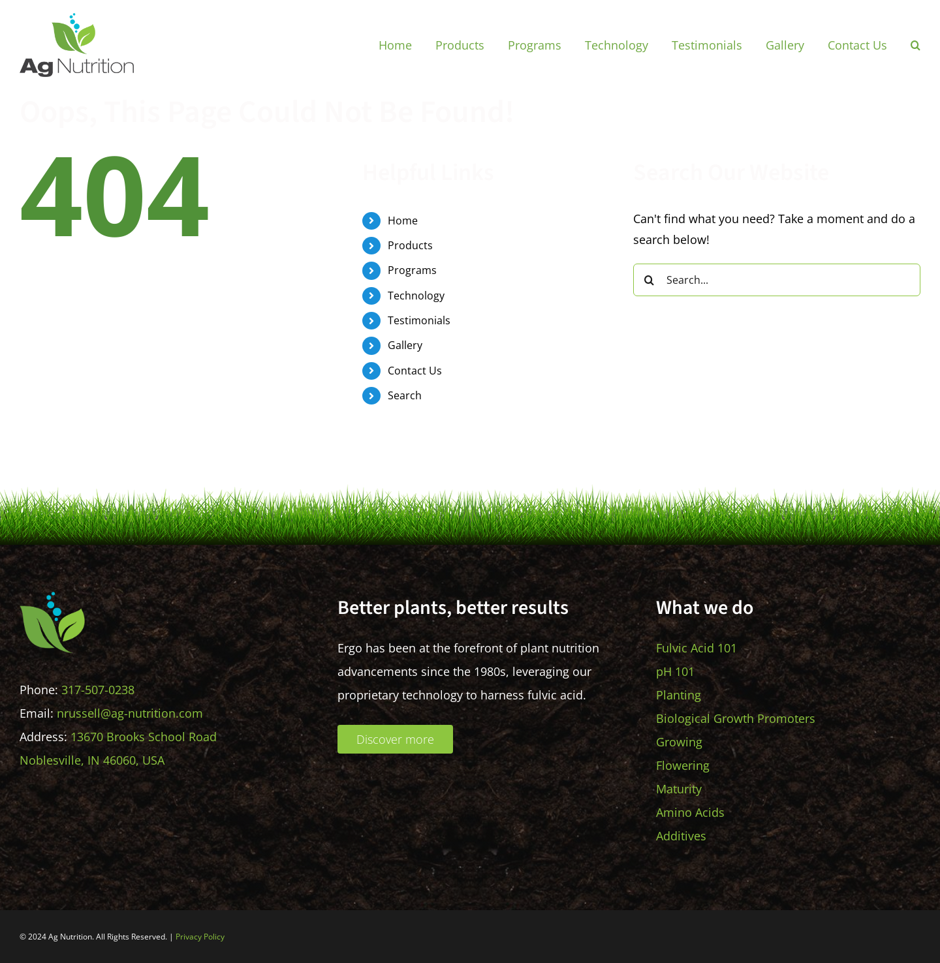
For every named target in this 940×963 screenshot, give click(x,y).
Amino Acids (690, 812)
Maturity (679, 789)
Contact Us (415, 370)
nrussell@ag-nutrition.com (130, 713)
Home (403, 220)
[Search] (649, 280)
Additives (681, 836)
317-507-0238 (97, 689)
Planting (678, 695)
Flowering (683, 765)
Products (410, 245)
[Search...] (776, 280)
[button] (915, 45)
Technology (416, 295)
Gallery (405, 345)
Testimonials (419, 320)
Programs (412, 270)
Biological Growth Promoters (735, 718)
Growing (679, 742)
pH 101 (675, 671)
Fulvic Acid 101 (696, 648)
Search (405, 395)
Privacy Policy (200, 936)
